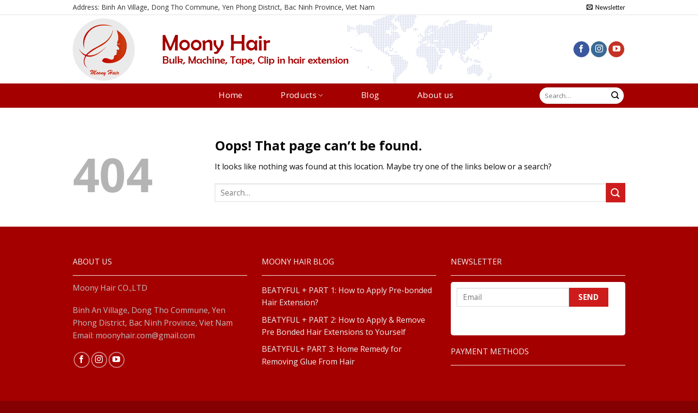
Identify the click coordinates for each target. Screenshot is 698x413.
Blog (370, 95)
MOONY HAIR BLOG (298, 261)
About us (435, 95)
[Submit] (615, 95)
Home (230, 95)
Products (302, 95)
